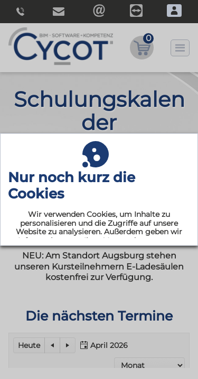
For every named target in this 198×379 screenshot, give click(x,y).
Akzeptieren (99, 283)
